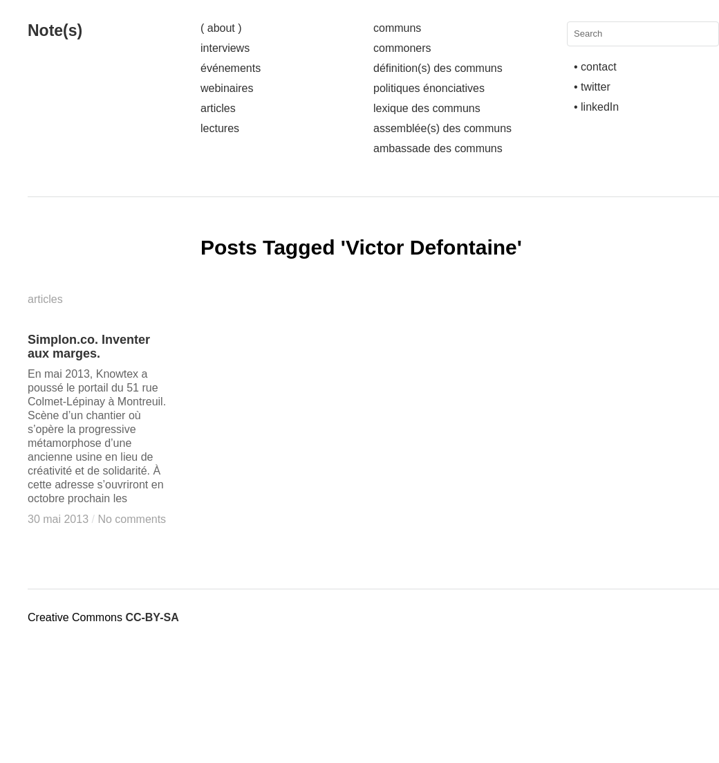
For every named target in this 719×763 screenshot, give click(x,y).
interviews (225, 48)
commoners (402, 48)
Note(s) (55, 30)
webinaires (226, 88)
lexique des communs (426, 108)
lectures (219, 128)
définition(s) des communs (438, 68)
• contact (595, 67)
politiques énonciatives (429, 88)
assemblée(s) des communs (442, 128)
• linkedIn (596, 107)
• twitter (592, 87)
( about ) (221, 28)
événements (230, 68)
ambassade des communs (438, 148)
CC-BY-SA (151, 617)
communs (397, 28)
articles (218, 108)
